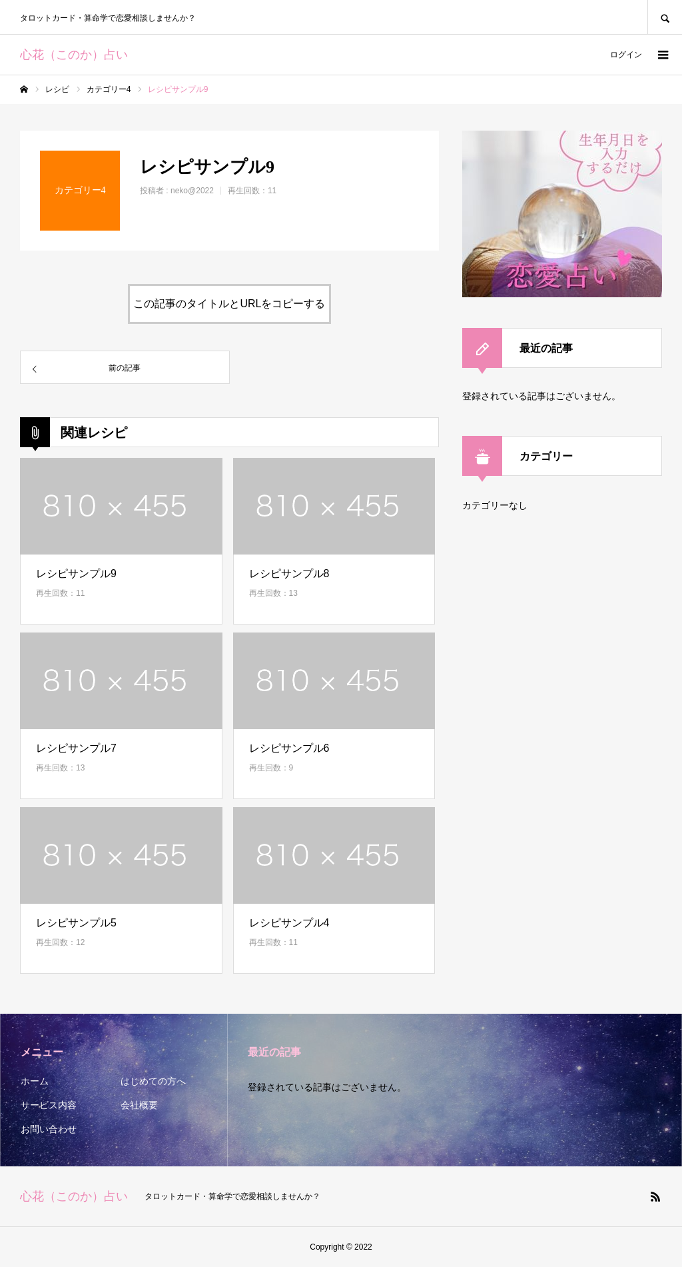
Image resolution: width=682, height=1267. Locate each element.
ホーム (35, 1081)
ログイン (626, 54)
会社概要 (139, 1105)
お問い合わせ (49, 1129)
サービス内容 (49, 1105)
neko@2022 (192, 190)
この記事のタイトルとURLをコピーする (229, 303)
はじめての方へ (153, 1081)
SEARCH (664, 17)
